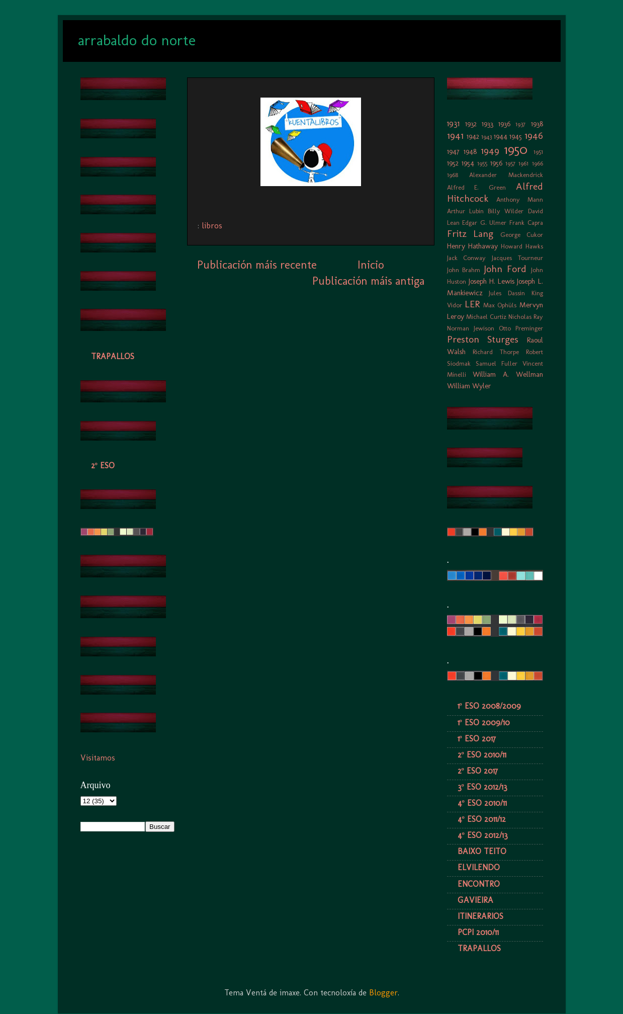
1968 (452, 175)
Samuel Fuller (496, 363)
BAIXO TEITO (482, 851)
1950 (515, 149)
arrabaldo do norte (137, 40)
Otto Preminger (521, 328)
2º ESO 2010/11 (482, 754)
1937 (520, 124)
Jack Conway (466, 258)
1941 (455, 135)
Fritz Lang (470, 233)
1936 (504, 123)
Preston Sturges (483, 339)
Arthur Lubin (465, 211)
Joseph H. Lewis (491, 281)
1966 (537, 163)
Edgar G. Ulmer (484, 222)
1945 (515, 136)
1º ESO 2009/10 (484, 722)
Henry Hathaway (472, 245)
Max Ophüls (499, 305)
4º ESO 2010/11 (482, 803)
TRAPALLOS (112, 356)
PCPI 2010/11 (478, 932)
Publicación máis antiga (368, 281)
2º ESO (103, 465)
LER (472, 304)
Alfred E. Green (476, 187)
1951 (538, 151)
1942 (473, 136)
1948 (470, 151)
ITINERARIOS (480, 916)
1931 (453, 123)
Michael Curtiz (486, 316)
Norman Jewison (470, 328)
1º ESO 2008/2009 (489, 706)
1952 (453, 162)
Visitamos (97, 758)
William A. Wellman (508, 374)
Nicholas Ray (525, 316)
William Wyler (469, 385)
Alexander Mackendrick (506, 175)
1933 (487, 123)
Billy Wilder (505, 211)
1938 (537, 123)
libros (212, 225)
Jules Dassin (507, 293)
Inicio (371, 265)
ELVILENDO (479, 867)
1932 (471, 123)
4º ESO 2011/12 (482, 819)
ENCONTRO (479, 884)
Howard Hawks (522, 246)
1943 (486, 136)
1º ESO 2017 (477, 738)
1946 (533, 135)
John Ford (505, 269)
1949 (490, 150)
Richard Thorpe (496, 352)
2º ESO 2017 (478, 771)
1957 (510, 163)
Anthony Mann (519, 199)
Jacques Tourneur (517, 258)
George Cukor (521, 234)
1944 (500, 136)
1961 (523, 163)
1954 (468, 162)
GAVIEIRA (475, 900)
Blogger (383, 992)
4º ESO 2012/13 (483, 835)
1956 (496, 162)
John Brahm (464, 270)
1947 (453, 151)
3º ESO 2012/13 (482, 787)
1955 (482, 163)
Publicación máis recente (257, 265)
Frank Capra (526, 222)
